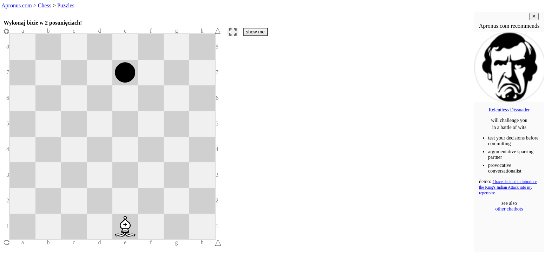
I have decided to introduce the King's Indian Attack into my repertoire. (508, 187)
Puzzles (65, 5)
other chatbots (509, 209)
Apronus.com (16, 5)
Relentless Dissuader (509, 109)
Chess (44, 5)
